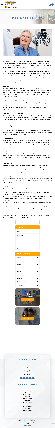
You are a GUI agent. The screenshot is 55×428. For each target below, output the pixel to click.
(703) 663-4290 (27, 370)
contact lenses (20, 268)
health (18, 261)
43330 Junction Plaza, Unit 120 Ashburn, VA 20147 (27, 366)
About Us (19, 231)
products (19, 278)
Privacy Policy (31, 422)
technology (20, 285)
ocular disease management (24, 281)
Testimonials (20, 244)
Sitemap (36, 422)
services (19, 264)
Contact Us (19, 248)
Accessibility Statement (22, 422)
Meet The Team (21, 240)
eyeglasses (19, 271)
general (19, 257)
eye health (19, 275)
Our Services (20, 235)
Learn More (27, 299)
